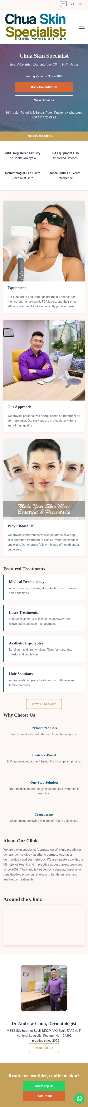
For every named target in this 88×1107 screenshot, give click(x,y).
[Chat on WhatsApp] (79, 1098)
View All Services (44, 704)
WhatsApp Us (43, 1086)
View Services (44, 100)
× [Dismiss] (58, 136)
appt (45, 136)
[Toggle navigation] (82, 27)
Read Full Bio (44, 1048)
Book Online (44, 1096)
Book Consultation (44, 87)
